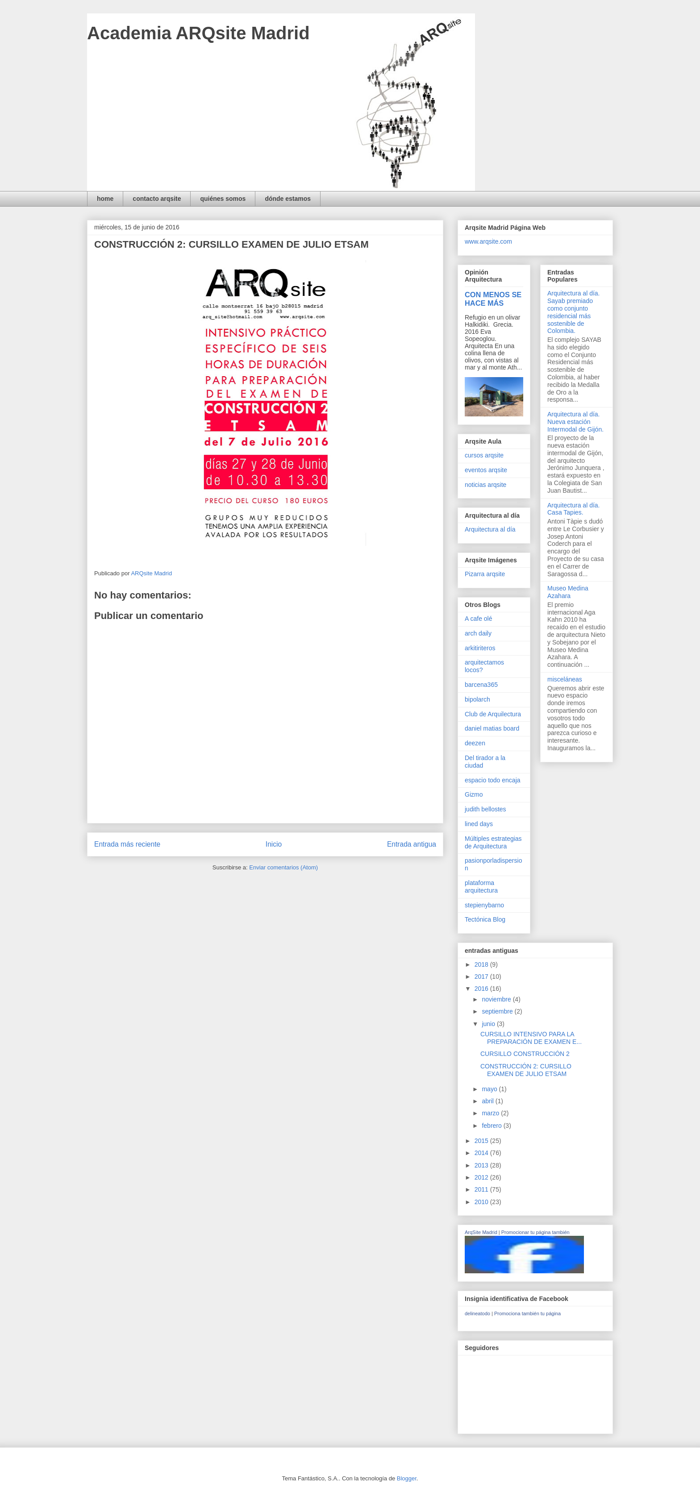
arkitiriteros (480, 648)
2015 (482, 1140)
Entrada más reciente (127, 844)
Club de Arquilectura (493, 714)
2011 (482, 1189)
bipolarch (477, 699)
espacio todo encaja (493, 780)
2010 (482, 1201)
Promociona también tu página (527, 1313)
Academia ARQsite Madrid (198, 33)
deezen (475, 743)
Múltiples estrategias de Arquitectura (493, 842)
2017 (482, 976)
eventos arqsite (486, 470)
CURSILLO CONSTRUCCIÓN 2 (525, 1053)
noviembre (497, 999)
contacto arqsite (157, 198)
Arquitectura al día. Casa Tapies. (573, 509)
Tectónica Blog (485, 919)
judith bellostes (485, 809)
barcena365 (481, 684)
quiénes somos (223, 198)
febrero (492, 1125)
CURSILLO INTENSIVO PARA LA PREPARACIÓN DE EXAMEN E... (531, 1038)
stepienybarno (484, 905)
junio (489, 1023)
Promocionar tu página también (535, 1232)
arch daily (478, 633)
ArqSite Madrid (481, 1232)
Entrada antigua (411, 844)
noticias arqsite (485, 484)
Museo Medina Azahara (567, 592)
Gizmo (474, 794)
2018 (482, 964)
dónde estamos (288, 198)
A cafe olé (478, 618)
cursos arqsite (484, 455)
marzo (491, 1113)
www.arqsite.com (488, 241)
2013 (482, 1165)
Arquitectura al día (490, 529)
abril (488, 1101)
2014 (482, 1152)
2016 (482, 988)
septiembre (498, 1011)
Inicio (274, 844)
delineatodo (477, 1313)
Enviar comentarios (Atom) (283, 867)
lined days (479, 823)
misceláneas (564, 679)
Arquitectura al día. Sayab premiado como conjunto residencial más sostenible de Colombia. (573, 312)
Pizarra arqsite (485, 574)
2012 (482, 1177)
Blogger (407, 1478)
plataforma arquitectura (481, 886)
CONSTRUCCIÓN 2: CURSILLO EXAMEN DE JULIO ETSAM (525, 1070)
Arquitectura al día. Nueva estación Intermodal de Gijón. (575, 422)
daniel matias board (492, 728)
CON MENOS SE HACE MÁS (493, 299)
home (105, 198)
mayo (490, 1089)
